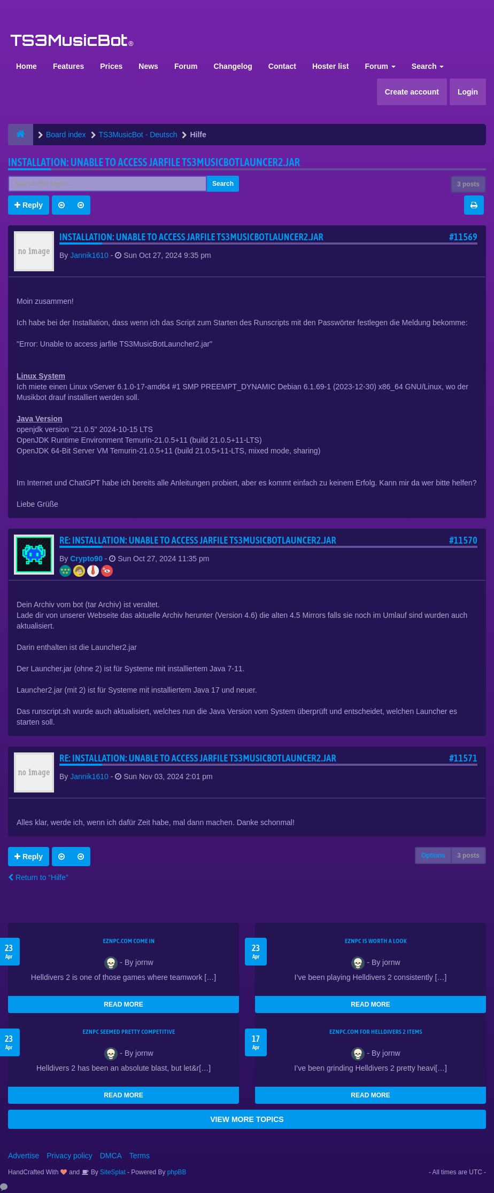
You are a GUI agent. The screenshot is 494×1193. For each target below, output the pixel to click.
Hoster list (330, 66)
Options (433, 855)
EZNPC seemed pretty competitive (128, 1031)
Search (428, 66)
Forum (186, 66)
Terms (139, 1155)
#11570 (463, 540)
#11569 (463, 236)
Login (468, 92)
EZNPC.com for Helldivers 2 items (375, 1031)
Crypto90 (86, 558)
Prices (111, 66)
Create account (412, 92)
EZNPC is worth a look (376, 941)
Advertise (23, 1155)
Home (26, 66)
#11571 (463, 758)
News (148, 66)
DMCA (111, 1155)
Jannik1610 (89, 255)
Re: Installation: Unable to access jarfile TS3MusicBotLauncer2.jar (197, 540)
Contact (282, 66)
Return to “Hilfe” (38, 877)
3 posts (468, 184)
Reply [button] (28, 205)
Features (68, 66)
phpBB (177, 1172)
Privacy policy (69, 1155)
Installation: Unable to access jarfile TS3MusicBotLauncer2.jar (154, 162)
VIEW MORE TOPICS (246, 1119)
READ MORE (123, 1004)
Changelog (232, 66)
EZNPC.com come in (129, 941)
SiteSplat (112, 1172)
